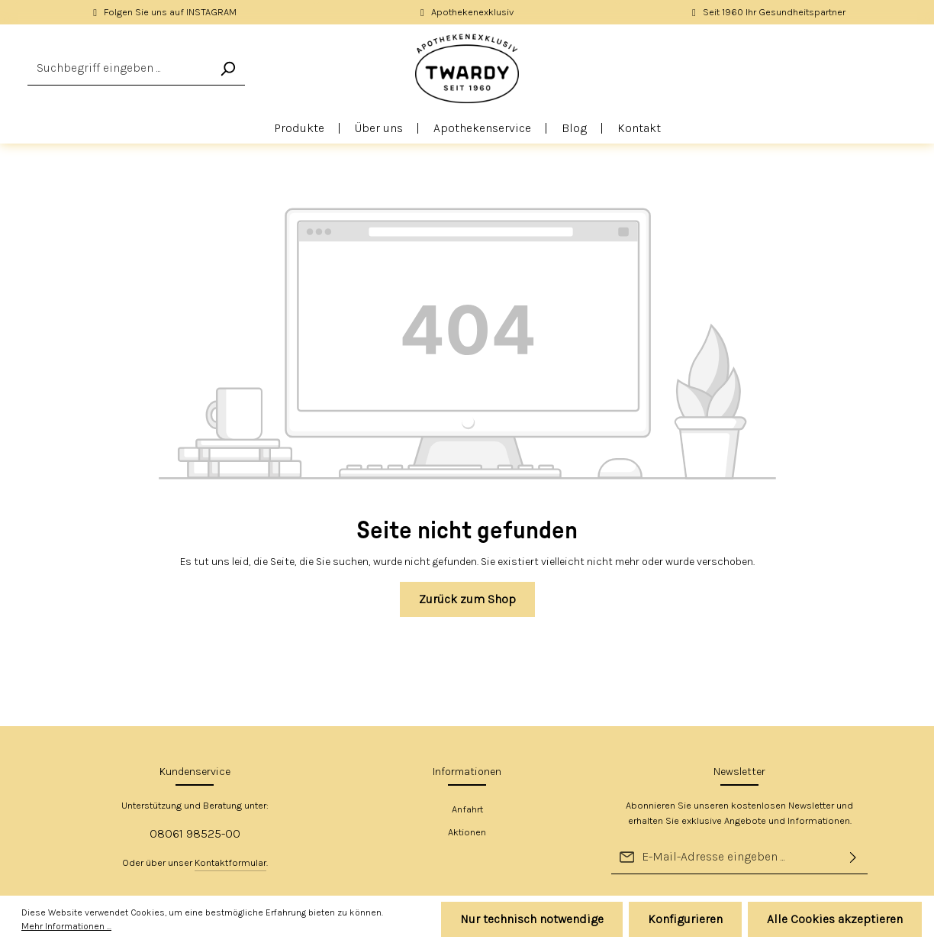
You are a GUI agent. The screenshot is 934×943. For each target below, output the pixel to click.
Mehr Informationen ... (66, 926)
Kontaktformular (230, 862)
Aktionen (467, 832)
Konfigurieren (685, 919)
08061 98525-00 (195, 833)
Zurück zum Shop (467, 599)
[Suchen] (227, 68)
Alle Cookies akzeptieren (835, 919)
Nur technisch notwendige (532, 919)
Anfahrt (467, 809)
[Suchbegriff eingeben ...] (119, 68)
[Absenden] (853, 857)
